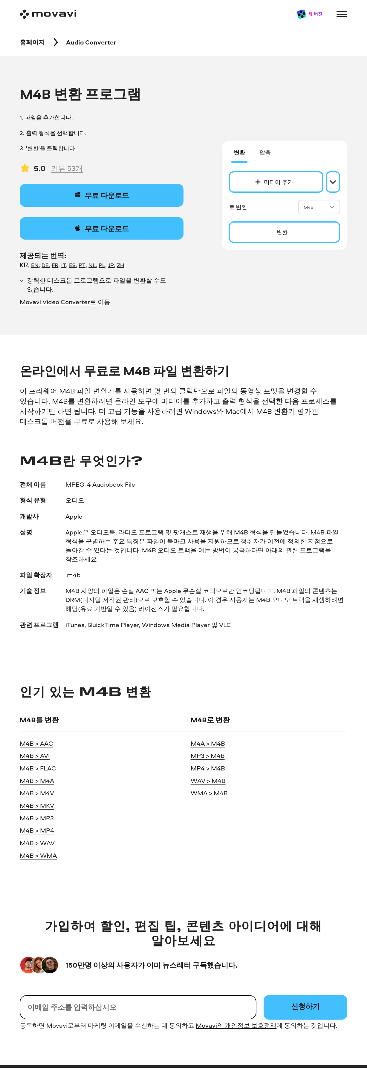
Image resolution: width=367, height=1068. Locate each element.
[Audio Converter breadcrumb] (91, 42)
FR (55, 265)
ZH (120, 265)
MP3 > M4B (208, 755)
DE (45, 265)
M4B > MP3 (37, 818)
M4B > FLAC (38, 768)
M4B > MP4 (37, 830)
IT (63, 265)
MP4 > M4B (208, 768)
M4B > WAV (37, 843)
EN (35, 265)
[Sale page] (309, 14)
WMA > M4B (209, 793)
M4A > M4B (208, 743)
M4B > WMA (38, 855)
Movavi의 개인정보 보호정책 (236, 1025)
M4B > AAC (36, 743)
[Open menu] (342, 14)
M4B (319, 207)
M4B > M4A (37, 780)
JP (111, 265)
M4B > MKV (37, 805)
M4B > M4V (37, 793)
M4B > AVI (35, 755)
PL (102, 265)
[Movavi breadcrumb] (32, 42)
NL (92, 265)
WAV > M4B (208, 780)
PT (82, 265)
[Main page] (48, 14)
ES (72, 265)
